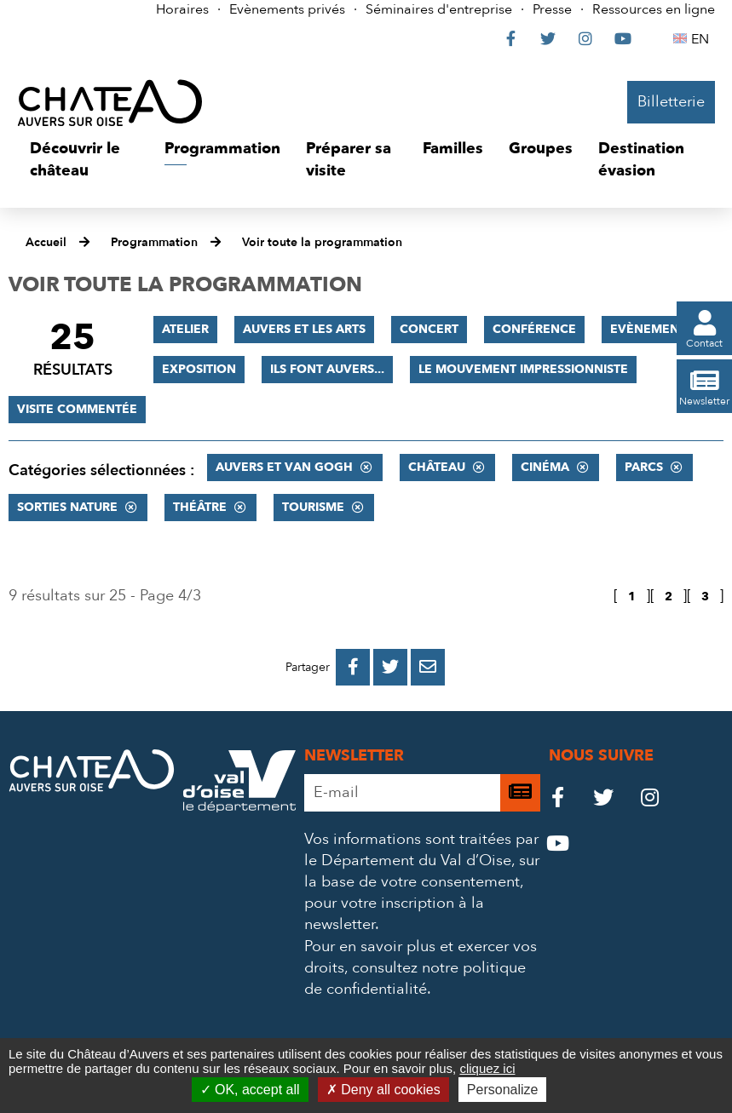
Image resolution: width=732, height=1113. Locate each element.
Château (436, 467)
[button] (84, 159)
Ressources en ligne (653, 9)
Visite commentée (77, 409)
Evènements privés (287, 9)
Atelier (185, 329)
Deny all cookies (383, 1089)
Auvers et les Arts (304, 329)
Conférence (534, 329)
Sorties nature (67, 507)
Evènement (648, 329)
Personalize (503, 1089)
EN (702, 39)
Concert (429, 329)
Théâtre (200, 507)
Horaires (182, 9)
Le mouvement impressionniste (523, 369)
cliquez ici (487, 1068)
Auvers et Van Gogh (284, 467)
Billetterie (671, 101)
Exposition (199, 369)
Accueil (46, 242)
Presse (552, 9)
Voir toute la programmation (322, 242)
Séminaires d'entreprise (439, 9)
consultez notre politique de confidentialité (415, 978)
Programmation (154, 242)
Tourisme (313, 507)
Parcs (644, 467)
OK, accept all (250, 1089)
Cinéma (545, 467)
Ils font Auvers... (327, 369)
